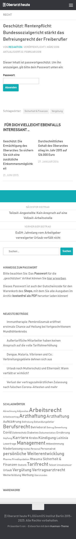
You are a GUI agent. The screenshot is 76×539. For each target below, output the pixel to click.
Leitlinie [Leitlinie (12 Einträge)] (62, 438)
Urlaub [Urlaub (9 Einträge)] (7, 470)
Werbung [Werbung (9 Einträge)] (28, 475)
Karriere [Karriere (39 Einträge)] (20, 438)
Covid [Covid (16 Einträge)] (7, 432)
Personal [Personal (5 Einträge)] (35, 449)
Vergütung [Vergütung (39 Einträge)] (22, 470)
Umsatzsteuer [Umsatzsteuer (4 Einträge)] (64, 465)
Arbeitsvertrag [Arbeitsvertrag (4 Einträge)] (11, 417)
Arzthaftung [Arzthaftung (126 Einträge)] (32, 416)
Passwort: (21, 79)
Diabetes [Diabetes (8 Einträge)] (33, 432)
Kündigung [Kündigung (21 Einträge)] (47, 438)
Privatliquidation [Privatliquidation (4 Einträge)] (20, 459)
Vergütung (57, 111)
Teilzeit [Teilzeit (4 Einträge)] (52, 465)
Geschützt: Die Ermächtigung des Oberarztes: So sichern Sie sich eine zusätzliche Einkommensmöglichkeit (18, 155)
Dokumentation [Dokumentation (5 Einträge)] (47, 433)
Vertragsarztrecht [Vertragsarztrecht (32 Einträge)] (48, 470)
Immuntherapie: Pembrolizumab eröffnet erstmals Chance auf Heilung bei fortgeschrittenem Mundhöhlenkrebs (37, 326)
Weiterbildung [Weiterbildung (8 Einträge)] (12, 475)
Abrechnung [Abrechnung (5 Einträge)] (9, 411)
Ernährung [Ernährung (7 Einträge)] (63, 432)
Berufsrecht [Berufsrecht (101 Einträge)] (16, 426)
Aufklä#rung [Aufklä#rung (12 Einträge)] (12, 421)
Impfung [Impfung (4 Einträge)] (7, 438)
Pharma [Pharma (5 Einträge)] (7, 459)
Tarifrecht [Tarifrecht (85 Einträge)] (37, 464)
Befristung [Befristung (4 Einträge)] (27, 422)
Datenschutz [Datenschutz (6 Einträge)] (19, 433)
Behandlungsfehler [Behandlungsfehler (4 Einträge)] (44, 422)
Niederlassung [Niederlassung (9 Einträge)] (13, 448)
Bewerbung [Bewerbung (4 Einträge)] (61, 427)
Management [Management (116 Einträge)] (31, 443)
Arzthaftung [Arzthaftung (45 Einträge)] (57, 416)
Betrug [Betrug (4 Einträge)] (50, 427)
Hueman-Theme (59, 526)
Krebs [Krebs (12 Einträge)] (33, 438)
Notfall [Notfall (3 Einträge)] (26, 449)
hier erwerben (56, 278)
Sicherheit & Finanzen (36, 111)
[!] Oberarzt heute (16, 5)
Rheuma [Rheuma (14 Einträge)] (36, 459)
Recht (7, 14)
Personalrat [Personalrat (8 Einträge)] (48, 448)
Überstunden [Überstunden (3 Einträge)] (40, 475)
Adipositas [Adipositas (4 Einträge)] (22, 411)
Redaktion (15, 47)
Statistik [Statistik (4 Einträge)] (22, 465)
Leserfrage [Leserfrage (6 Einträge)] (9, 444)
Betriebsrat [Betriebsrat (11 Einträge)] (38, 427)
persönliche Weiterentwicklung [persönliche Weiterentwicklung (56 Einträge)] (33, 453)
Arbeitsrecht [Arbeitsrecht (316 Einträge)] (45, 410)
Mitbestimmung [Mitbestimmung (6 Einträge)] (55, 444)
